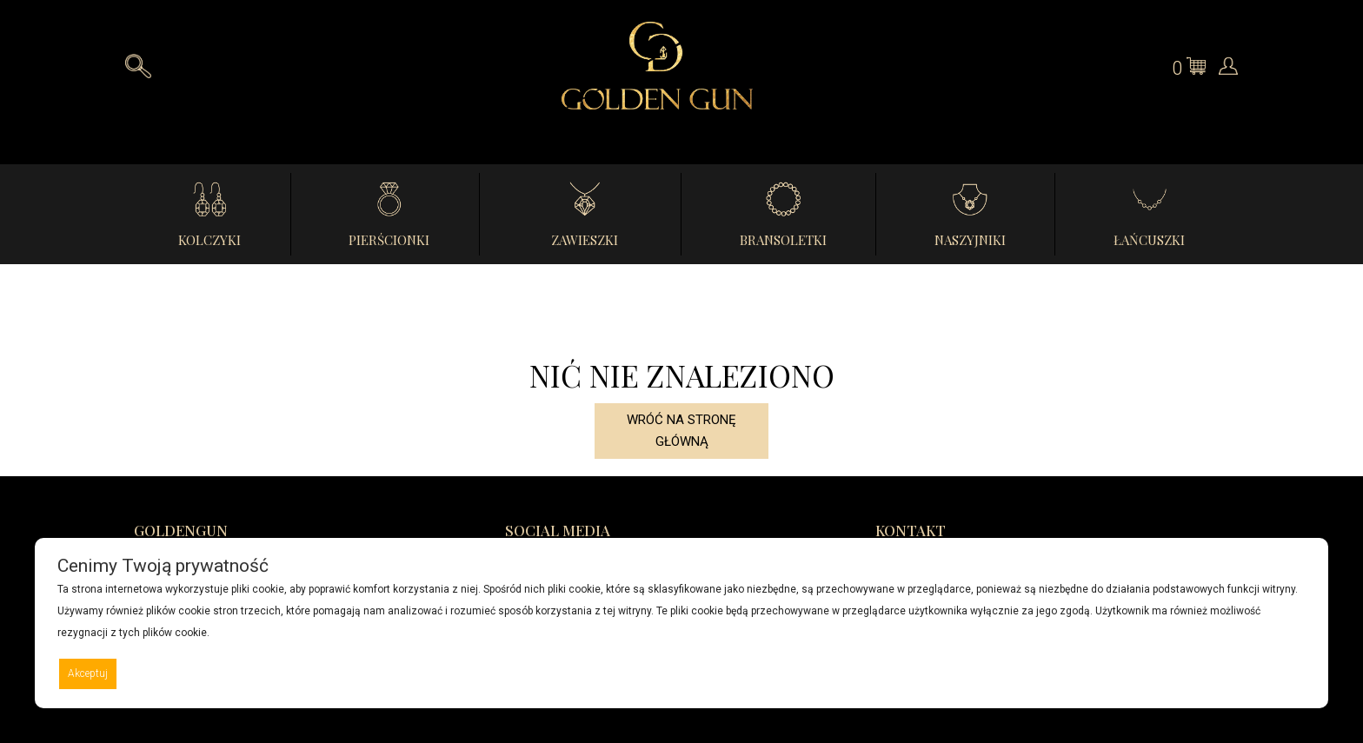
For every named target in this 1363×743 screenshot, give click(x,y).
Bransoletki (783, 240)
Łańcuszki (1149, 240)
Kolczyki (209, 240)
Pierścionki (389, 240)
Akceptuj (88, 673)
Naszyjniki (970, 240)
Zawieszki (584, 240)
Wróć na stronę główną (681, 430)
